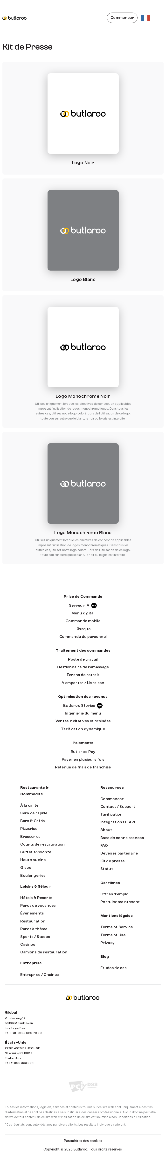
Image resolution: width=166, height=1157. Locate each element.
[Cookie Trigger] (83, 1140)
